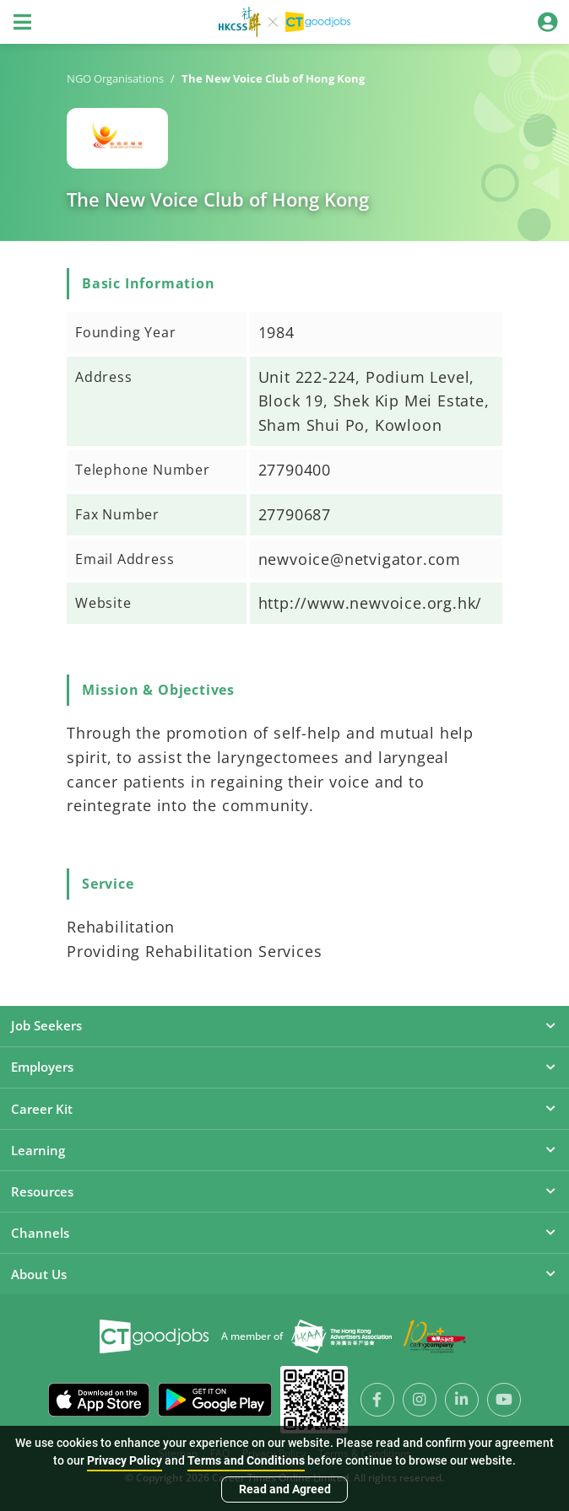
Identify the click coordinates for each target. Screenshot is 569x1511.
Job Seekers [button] (284, 1025)
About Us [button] (284, 1274)
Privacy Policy (124, 1460)
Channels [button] (284, 1232)
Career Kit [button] (284, 1108)
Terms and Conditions (246, 1460)
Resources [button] (284, 1191)
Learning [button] (284, 1150)
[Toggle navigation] (22, 22)
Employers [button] (284, 1066)
